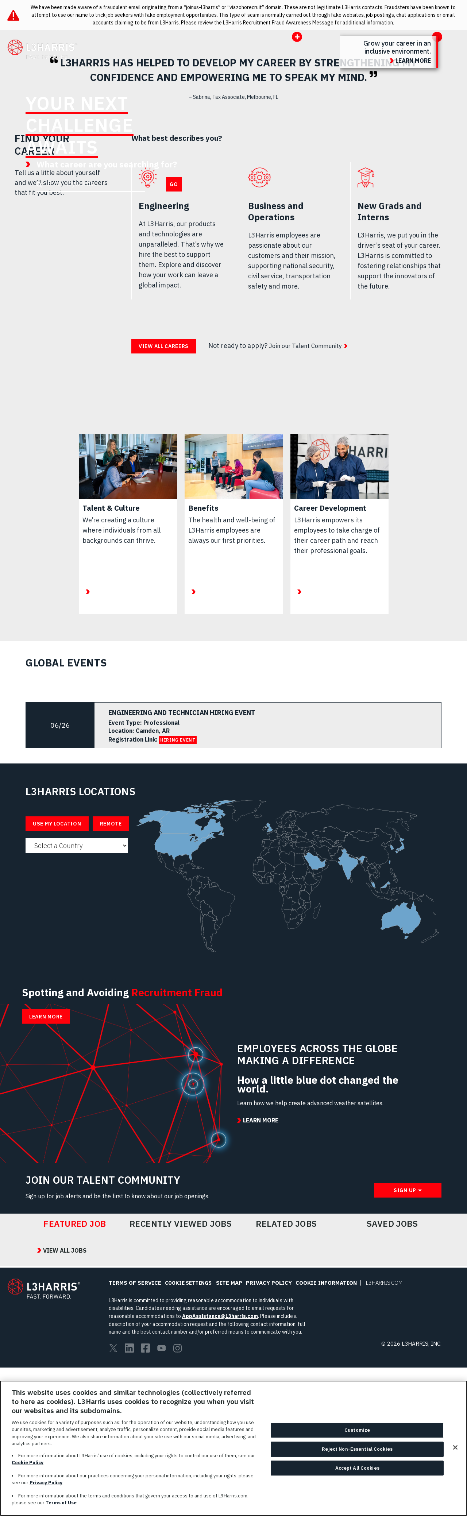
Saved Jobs (392, 1371)
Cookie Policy (27, 1470)
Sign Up (405, 1338)
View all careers (164, 346)
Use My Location (57, 823)
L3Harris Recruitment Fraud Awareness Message (278, 22)
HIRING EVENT (177, 740)
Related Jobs (286, 1371)
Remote (111, 823)
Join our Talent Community (309, 345)
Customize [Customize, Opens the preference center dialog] (357, 1438)
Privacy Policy (46, 1491)
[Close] (455, 1455)
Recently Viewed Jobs (181, 1371)
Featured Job (74, 1371)
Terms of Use (61, 1511)
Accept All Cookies (357, 1476)
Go (174, 184)
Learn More (46, 1070)
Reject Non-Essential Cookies (357, 1457)
